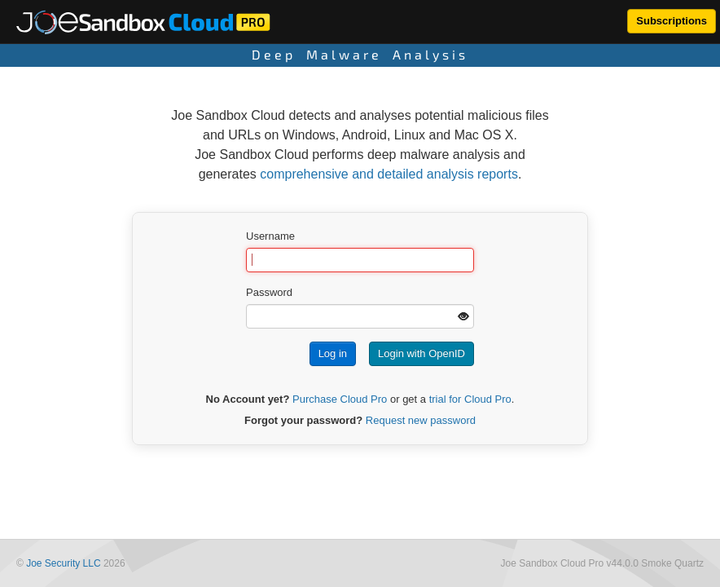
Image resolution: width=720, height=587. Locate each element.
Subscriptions (671, 21)
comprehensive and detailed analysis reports (389, 174)
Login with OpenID (421, 353)
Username (270, 236)
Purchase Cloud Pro (339, 399)
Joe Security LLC (63, 563)
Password (269, 292)
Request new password (421, 420)
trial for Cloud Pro (470, 399)
